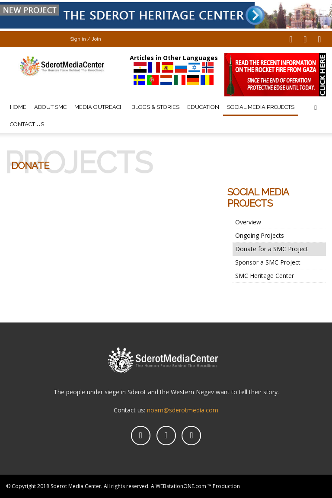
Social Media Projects (260, 107)
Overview (248, 222)
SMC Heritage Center (264, 275)
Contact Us (27, 124)
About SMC (50, 107)
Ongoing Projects (259, 235)
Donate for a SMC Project (271, 249)
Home (18, 107)
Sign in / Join (85, 39)
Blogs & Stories (155, 107)
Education (203, 107)
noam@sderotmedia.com (182, 410)
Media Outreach (99, 107)
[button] (315, 107)
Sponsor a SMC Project (267, 262)
